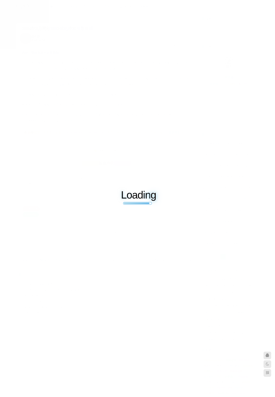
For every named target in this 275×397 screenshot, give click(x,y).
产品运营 (243, 376)
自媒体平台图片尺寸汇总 (220, 326)
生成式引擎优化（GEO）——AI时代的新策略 (231, 123)
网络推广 (222, 365)
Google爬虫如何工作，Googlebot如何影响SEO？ (231, 113)
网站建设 (235, 365)
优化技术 (89, 6)
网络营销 (244, 360)
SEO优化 (209, 387)
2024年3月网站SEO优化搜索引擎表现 (57, 28)
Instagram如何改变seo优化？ (222, 103)
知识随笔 (248, 365)
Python (221, 387)
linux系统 (209, 393)
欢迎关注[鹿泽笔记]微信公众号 (223, 292)
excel (242, 393)
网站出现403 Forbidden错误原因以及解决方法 (232, 285)
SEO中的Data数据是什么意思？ (42, 301)
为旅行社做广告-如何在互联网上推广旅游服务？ (230, 154)
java (234, 393)
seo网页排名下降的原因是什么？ (224, 319)
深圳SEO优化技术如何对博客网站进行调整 (230, 312)
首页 (54, 6)
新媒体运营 (236, 371)
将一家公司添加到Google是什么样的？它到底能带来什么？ (231, 118)
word (235, 382)
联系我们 (174, 132)
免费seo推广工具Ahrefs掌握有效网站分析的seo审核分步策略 (238, 176)
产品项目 (108, 6)
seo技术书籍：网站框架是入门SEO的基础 (48, 307)
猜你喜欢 (232, 270)
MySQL (239, 387)
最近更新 (220, 270)
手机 (219, 376)
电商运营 (222, 371)
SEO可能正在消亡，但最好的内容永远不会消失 (231, 108)
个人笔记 (70, 6)
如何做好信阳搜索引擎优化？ (40, 284)
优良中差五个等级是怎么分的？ (224, 299)
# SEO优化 (30, 214)
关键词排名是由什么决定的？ (40, 312)
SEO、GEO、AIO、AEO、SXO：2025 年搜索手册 (232, 165)
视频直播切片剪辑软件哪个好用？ (225, 339)
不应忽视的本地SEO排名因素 (222, 98)
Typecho (245, 382)
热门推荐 (207, 270)
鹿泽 (33, 36)
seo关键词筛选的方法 (36, 295)
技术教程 (127, 6)
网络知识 (146, 6)
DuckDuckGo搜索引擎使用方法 (223, 278)
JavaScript (223, 393)
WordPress (223, 382)
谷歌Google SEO (213, 360)
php (230, 387)
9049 (214, 84)
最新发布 (245, 270)
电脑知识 (209, 371)
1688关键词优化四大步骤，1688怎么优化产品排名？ (236, 332)
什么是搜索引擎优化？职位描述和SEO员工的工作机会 (234, 199)
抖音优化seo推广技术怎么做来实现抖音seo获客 (51, 290)
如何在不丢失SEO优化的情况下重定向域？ (227, 188)
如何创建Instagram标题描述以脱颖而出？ (227, 143)
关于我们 (165, 6)
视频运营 (231, 360)
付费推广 (230, 376)
